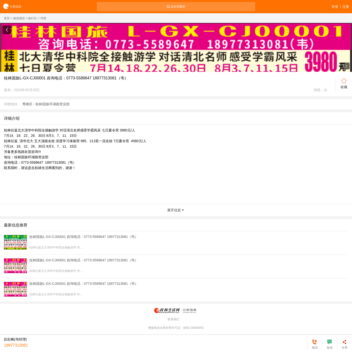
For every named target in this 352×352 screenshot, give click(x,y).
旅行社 (32, 18)
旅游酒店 (19, 18)
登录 (334, 7)
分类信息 (11, 6)
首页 (7, 18)
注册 (345, 7)
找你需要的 (178, 6)
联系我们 (173, 319)
